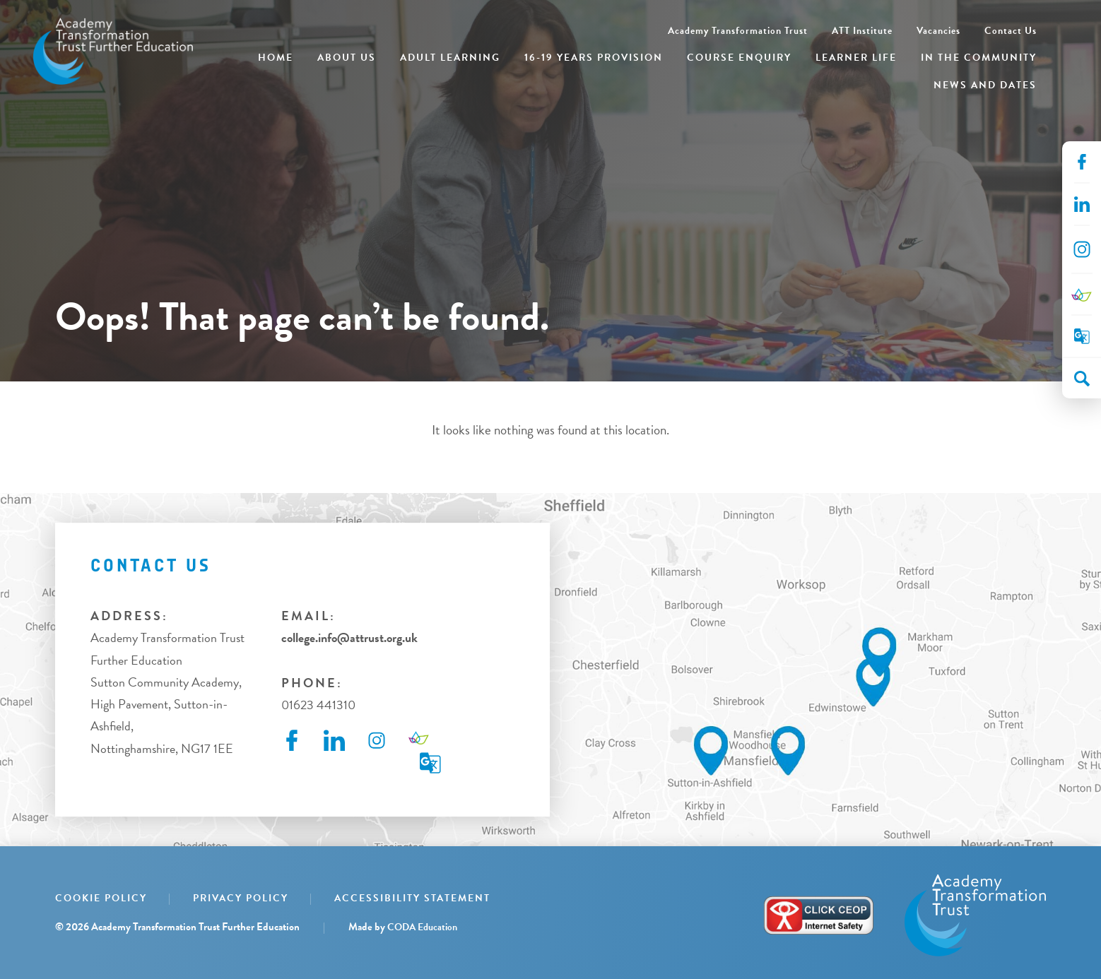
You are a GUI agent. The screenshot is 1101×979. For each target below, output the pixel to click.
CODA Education (422, 927)
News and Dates (985, 85)
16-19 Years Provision (593, 57)
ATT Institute (862, 30)
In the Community (979, 57)
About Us (346, 57)
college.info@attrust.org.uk (349, 637)
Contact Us (1010, 30)
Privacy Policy (240, 898)
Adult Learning (450, 57)
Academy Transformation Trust (738, 30)
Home (275, 57)
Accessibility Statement (412, 898)
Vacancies (938, 30)
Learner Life (856, 57)
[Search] (1082, 378)
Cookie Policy (101, 898)
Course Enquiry (739, 57)
